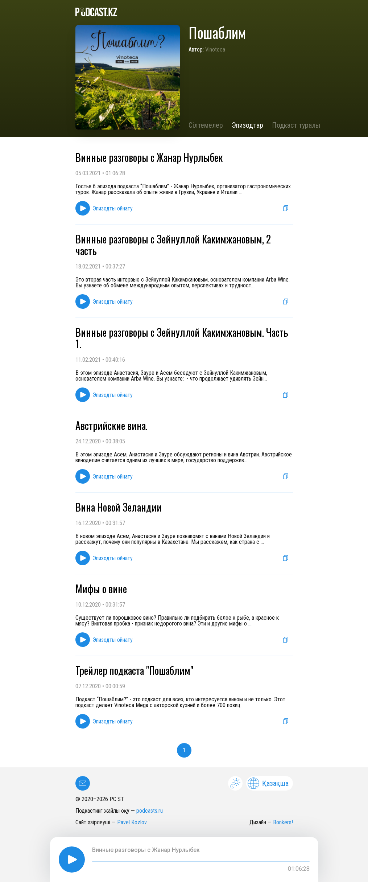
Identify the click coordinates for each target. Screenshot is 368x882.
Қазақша (268, 783)
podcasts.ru (149, 810)
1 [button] (184, 750)
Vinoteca (215, 49)
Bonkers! (283, 822)
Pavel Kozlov (132, 822)
